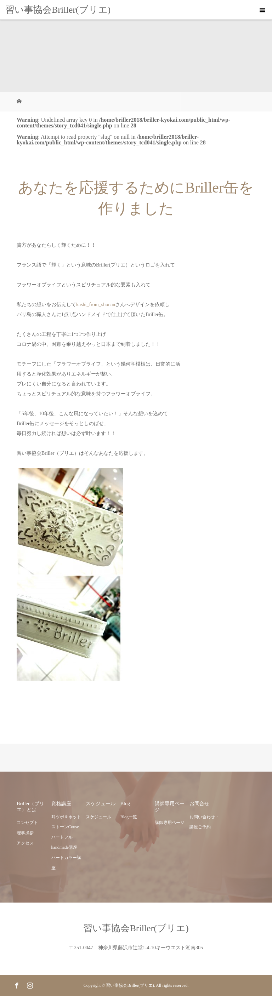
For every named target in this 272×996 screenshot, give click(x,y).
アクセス (25, 843)
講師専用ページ (170, 822)
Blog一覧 (128, 816)
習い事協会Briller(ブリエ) (57, 10)
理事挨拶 (25, 832)
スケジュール (98, 816)
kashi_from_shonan (95, 304)
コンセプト (27, 822)
